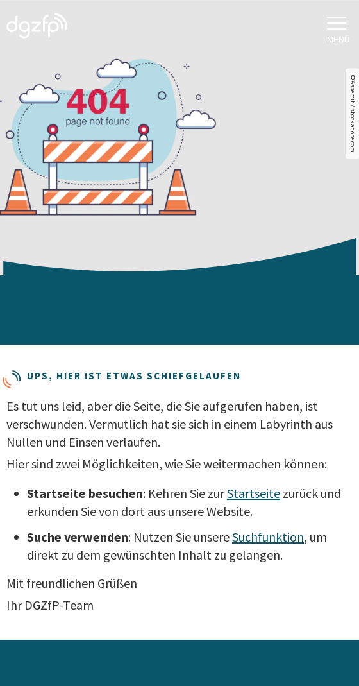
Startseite (253, 493)
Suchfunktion (268, 537)
